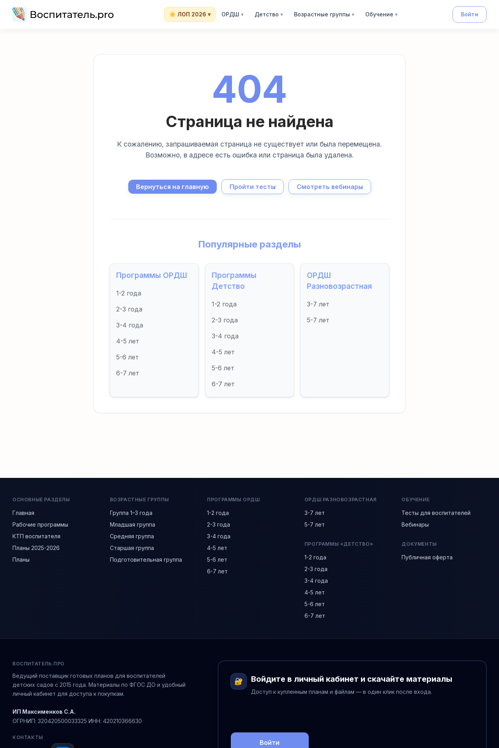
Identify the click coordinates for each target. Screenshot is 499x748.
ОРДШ (232, 14)
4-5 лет (127, 341)
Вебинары (415, 524)
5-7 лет (318, 320)
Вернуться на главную (172, 187)
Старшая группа (132, 548)
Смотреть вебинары (330, 187)
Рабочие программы (40, 524)
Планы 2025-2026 (36, 548)
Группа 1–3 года (131, 512)
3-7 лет (318, 304)
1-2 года (128, 293)
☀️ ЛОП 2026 (190, 14)
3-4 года (129, 325)
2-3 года (129, 309)
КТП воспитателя (36, 536)
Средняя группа (132, 536)
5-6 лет (127, 357)
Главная (23, 512)
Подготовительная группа (146, 559)
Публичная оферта (427, 557)
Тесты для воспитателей (436, 512)
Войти (469, 14)
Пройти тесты (253, 187)
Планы (21, 559)
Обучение (381, 14)
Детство (269, 14)
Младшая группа (132, 524)
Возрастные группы (324, 14)
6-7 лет (127, 373)
